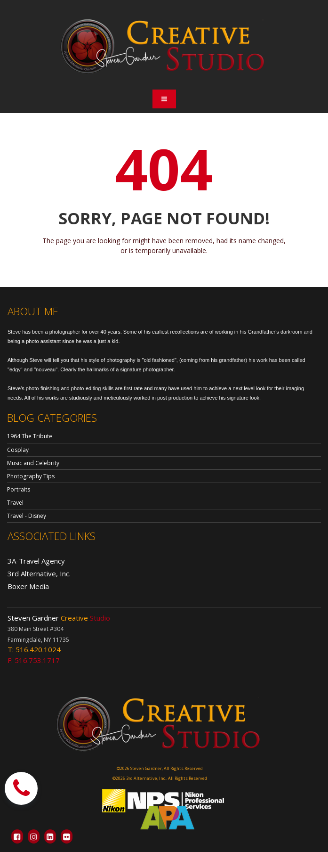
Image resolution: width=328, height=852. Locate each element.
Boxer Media (28, 586)
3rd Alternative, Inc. (39, 573)
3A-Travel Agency (36, 560)
